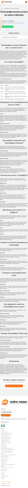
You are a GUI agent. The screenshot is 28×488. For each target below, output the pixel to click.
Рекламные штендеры (4, 460)
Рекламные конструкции (5, 456)
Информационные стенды (5, 441)
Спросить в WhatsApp (7, 26)
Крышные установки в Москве (6, 442)
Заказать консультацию (6, 415)
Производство (3, 477)
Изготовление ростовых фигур (6, 434)
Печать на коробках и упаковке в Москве (7, 449)
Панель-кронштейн (4, 446)
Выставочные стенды (4, 431)
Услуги (2, 471)
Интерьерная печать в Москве (6, 438)
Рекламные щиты (4, 461)
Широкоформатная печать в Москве (7, 467)
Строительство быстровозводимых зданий (8, 464)
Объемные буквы (4, 445)
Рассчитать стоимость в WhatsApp (14, 385)
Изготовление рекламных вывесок (6, 433)
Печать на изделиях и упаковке (6, 448)
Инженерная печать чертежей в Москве (9, 37)
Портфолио (2, 474)
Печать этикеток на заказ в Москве (6, 452)
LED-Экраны (3, 430)
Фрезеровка (3, 465)
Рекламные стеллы (4, 457)
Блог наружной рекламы (5, 475)
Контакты (2, 478)
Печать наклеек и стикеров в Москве (7, 450)
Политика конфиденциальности (6, 481)
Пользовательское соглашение (6, 483)
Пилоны (2, 453)
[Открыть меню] (26, 2)
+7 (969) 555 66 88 (6, 412)
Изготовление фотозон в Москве (6, 437)
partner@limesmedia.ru (5, 422)
